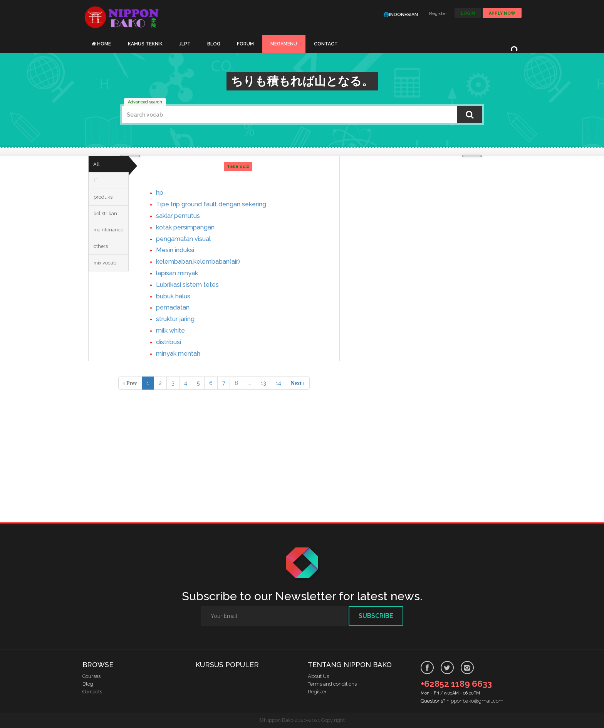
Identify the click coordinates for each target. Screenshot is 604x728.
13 (263, 383)
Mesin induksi (181, 250)
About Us (318, 676)
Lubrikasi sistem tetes (196, 284)
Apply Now (502, 13)
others (103, 264)
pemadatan (179, 307)
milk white (176, 330)
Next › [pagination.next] (298, 383)
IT (97, 185)
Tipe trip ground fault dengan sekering (224, 204)
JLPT (185, 44)
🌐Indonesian (400, 14)
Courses (91, 676)
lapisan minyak (184, 273)
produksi (106, 205)
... (249, 383)
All (97, 166)
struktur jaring (182, 319)
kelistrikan (107, 224)
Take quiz (240, 166)
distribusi (174, 342)
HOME (104, 44)
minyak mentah (185, 353)
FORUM (245, 44)
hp (164, 192)
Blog (87, 684)
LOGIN (468, 13)
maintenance (110, 244)
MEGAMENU (283, 44)
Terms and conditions (332, 684)
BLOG (213, 44)
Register (438, 13)
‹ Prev (130, 383)
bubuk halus (179, 296)
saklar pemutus (185, 215)
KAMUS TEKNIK (145, 44)
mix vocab (108, 283)
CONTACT (326, 44)
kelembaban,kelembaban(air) (208, 261)
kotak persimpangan (193, 227)
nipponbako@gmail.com (474, 701)
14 (278, 383)
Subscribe (376, 615)
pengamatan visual (191, 238)
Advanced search (145, 101)
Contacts (92, 692)
